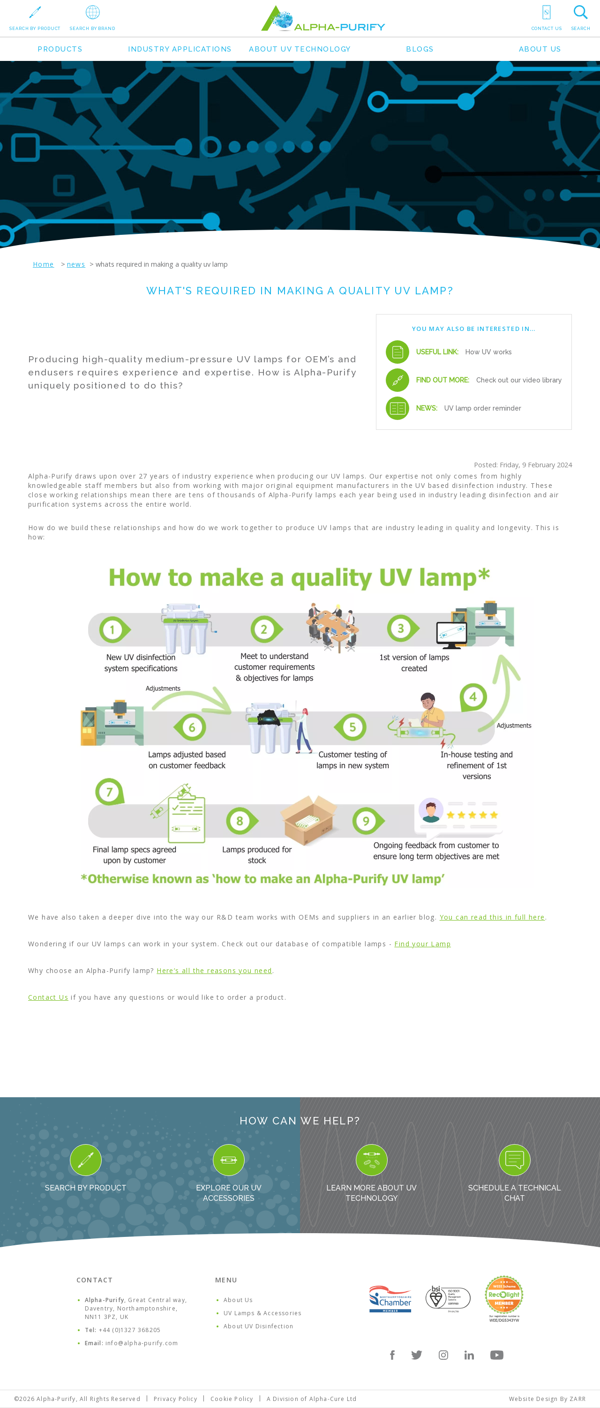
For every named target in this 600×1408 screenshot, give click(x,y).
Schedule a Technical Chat (514, 1173)
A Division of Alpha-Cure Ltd (312, 1399)
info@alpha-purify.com (141, 1343)
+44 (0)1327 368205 (130, 1330)
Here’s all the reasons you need (214, 970)
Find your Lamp (422, 943)
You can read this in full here (492, 917)
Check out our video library (519, 380)
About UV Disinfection (258, 1326)
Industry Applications (180, 49)
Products (60, 49)
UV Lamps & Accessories (262, 1313)
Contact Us (48, 997)
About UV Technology (300, 49)
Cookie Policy (232, 1399)
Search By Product (86, 1168)
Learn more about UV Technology (371, 1173)
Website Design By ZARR (547, 1399)
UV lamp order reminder (482, 408)
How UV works (488, 352)
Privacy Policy (175, 1399)
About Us (540, 49)
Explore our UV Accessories (229, 1173)
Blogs (420, 49)
